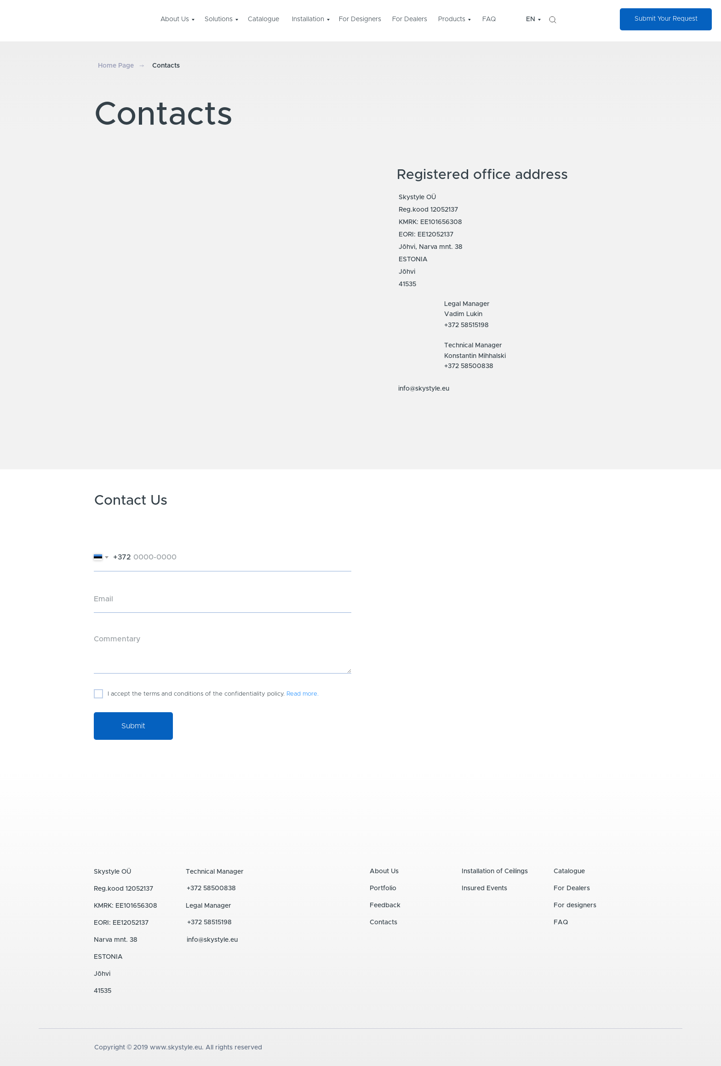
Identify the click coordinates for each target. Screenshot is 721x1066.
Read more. (302, 694)
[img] (553, 20)
